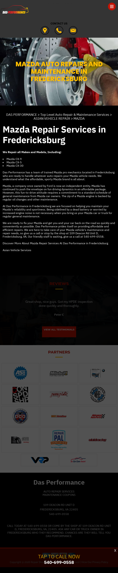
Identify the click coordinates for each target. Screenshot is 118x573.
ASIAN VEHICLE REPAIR (52, 118)
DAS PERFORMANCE (21, 114)
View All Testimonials (59, 333)
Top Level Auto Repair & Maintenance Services (74, 114)
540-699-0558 (94, 236)
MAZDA (79, 118)
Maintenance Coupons (59, 498)
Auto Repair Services (58, 495)
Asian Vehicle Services (17, 250)
